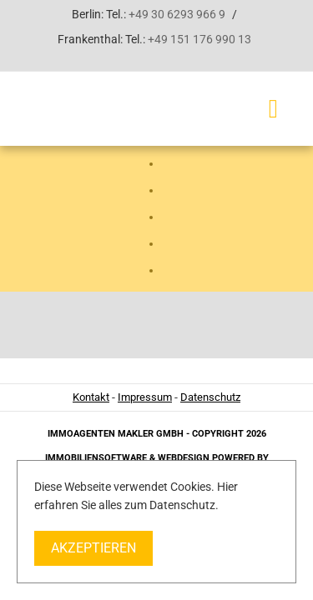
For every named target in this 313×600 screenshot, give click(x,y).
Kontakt (91, 397)
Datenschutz (210, 397)
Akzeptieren (93, 548)
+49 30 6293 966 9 (177, 14)
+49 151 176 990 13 (199, 39)
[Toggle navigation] (273, 108)
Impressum (145, 397)
